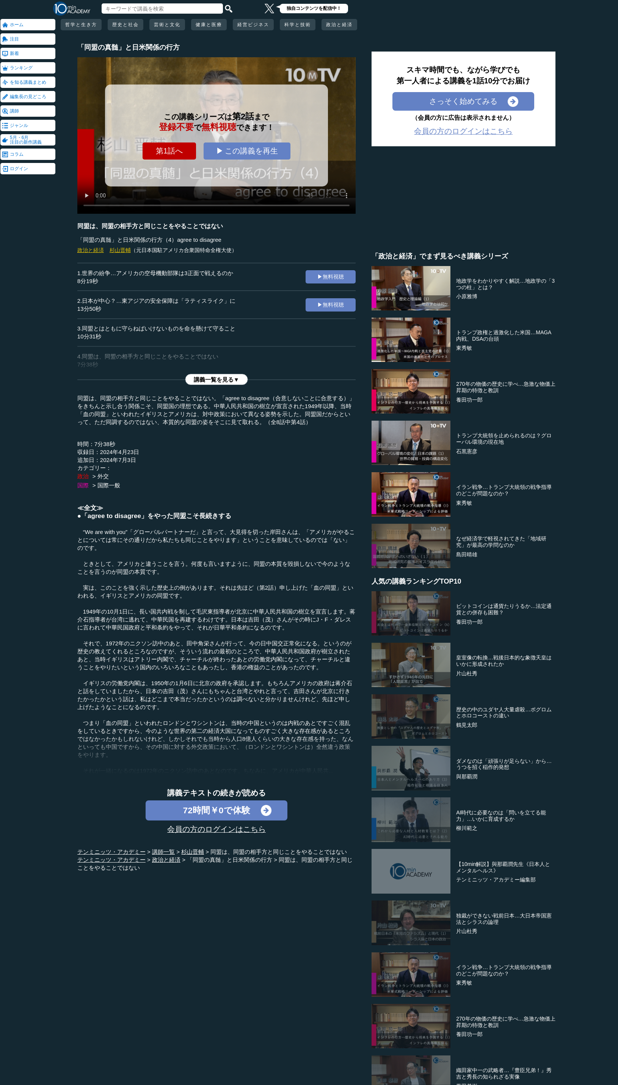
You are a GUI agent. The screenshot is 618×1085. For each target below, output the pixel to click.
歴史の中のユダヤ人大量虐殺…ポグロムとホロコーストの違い (504, 712)
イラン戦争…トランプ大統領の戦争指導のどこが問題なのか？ (504, 490)
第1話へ (169, 151)
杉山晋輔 (120, 250)
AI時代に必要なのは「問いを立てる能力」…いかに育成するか (501, 815)
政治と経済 (339, 24)
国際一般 (108, 485)
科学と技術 (297, 24)
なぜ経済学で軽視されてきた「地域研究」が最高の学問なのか (501, 541)
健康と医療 (209, 24)
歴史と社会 (125, 24)
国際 (83, 485)
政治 (83, 476)
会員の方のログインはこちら (216, 829)
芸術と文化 (167, 24)
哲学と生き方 (81, 24)
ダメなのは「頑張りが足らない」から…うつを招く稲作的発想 (504, 764)
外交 (103, 476)
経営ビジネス (253, 24)
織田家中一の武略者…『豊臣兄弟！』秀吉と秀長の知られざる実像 (504, 1073)
